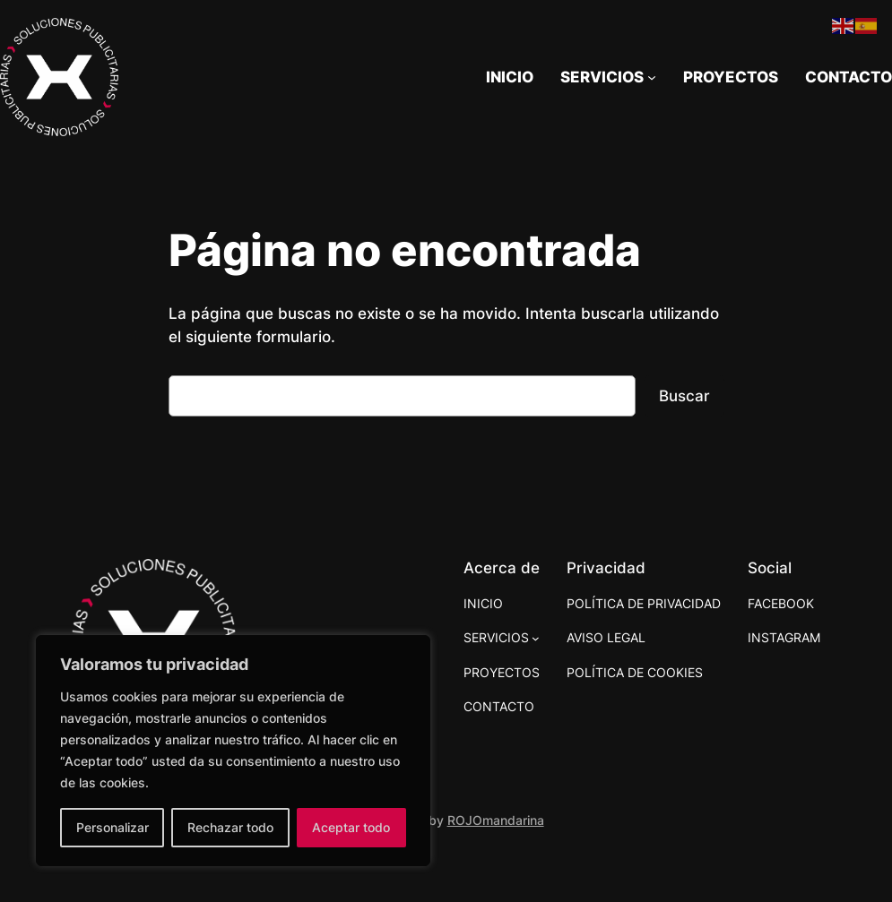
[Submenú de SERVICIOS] (608, 77)
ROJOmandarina (495, 820)
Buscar (684, 396)
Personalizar (112, 827)
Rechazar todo (230, 827)
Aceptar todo (351, 827)
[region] (233, 750)
